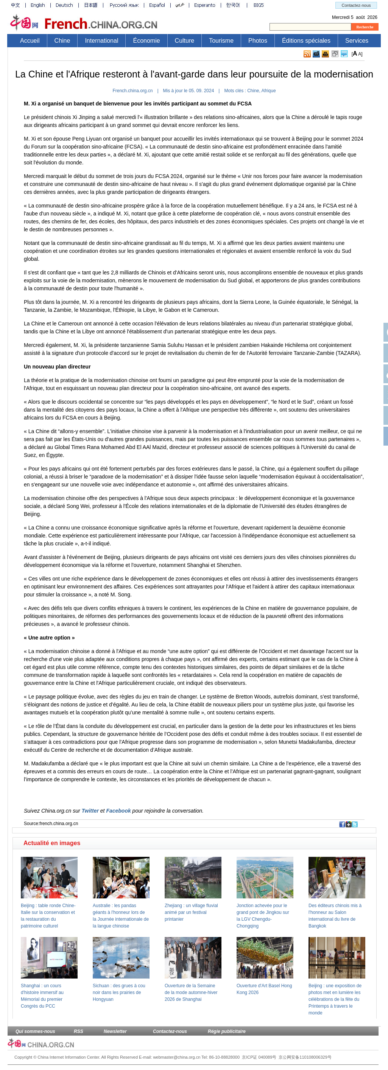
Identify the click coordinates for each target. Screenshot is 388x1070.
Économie (146, 40)
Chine (62, 40)
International (101, 40)
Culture (185, 40)
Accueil (30, 40)
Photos (257, 40)
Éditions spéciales (306, 40)
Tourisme (221, 40)
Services (356, 40)
